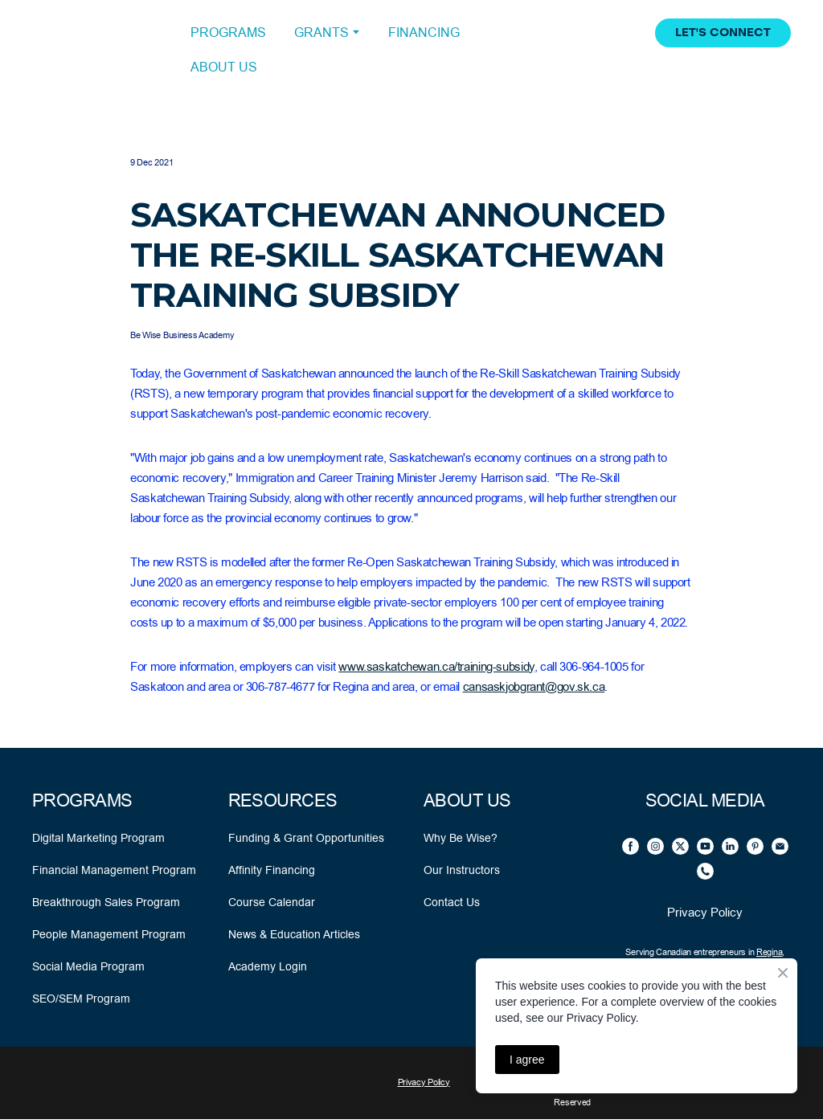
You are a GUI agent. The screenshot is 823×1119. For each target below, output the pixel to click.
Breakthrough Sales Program (106, 902)
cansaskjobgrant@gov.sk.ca (534, 686)
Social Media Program (88, 966)
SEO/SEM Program (81, 998)
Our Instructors (462, 870)
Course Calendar (271, 902)
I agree (527, 1059)
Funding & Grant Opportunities (306, 838)
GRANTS (321, 32)
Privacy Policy (705, 912)
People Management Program (109, 934)
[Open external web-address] (99, 50)
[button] (723, 32)
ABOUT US (223, 67)
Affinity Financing (271, 870)
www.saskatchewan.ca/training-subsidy (436, 666)
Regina (769, 952)
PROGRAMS (228, 32)
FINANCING (424, 32)
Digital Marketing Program (98, 838)
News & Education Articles (294, 934)
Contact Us (452, 902)
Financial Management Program (114, 870)
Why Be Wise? (460, 838)
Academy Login (267, 966)
